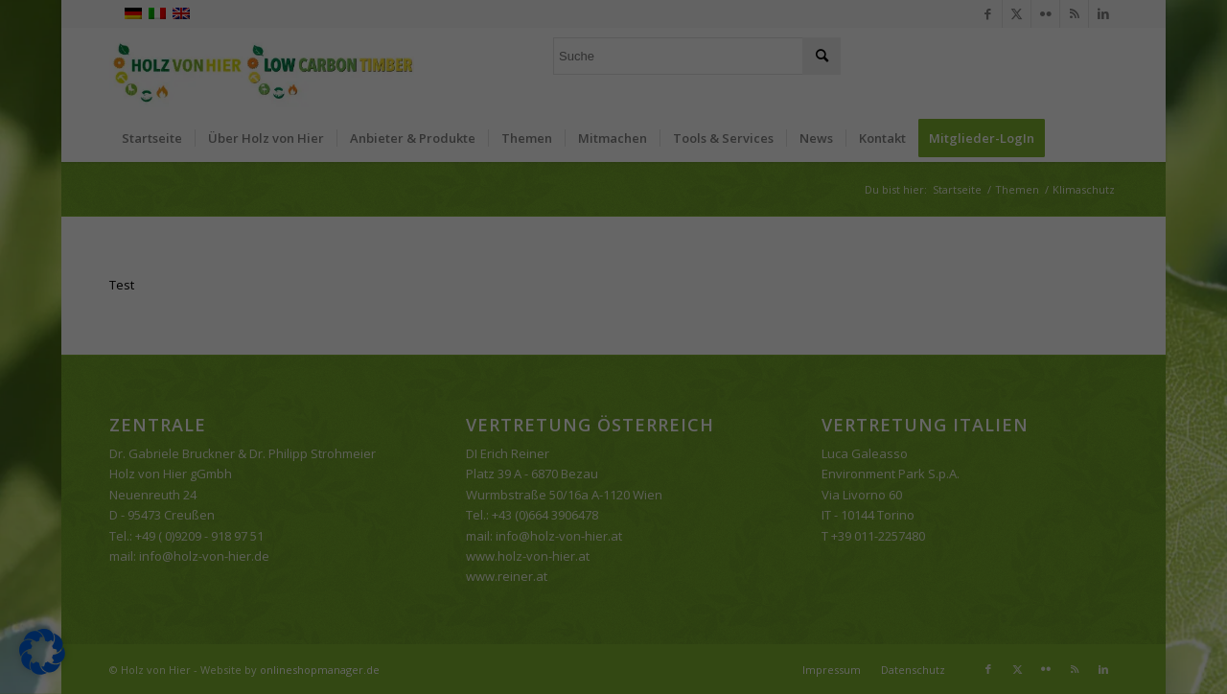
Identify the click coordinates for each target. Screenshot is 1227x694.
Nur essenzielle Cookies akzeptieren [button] (613, 449)
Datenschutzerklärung (328, 312)
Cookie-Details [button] (522, 551)
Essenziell (676, 63)
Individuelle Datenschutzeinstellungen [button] (613, 506)
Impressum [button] (713, 551)
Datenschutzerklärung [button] (622, 551)
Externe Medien (695, 162)
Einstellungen (394, 330)
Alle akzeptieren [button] (429, 393)
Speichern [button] (797, 393)
